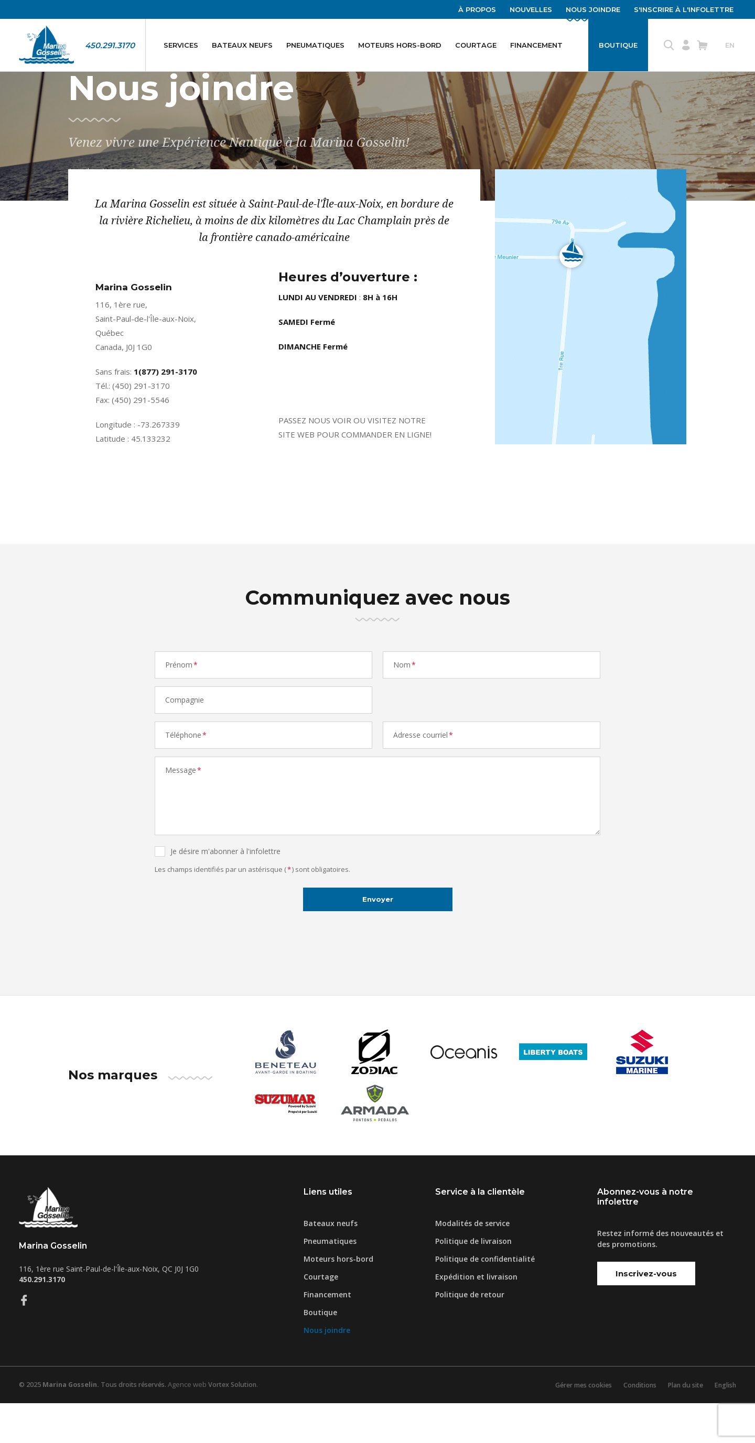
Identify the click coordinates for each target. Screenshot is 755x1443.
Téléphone (186, 770)
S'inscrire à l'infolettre (684, 9)
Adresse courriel (423, 770)
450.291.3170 (110, 45)
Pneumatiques (315, 45)
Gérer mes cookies (572, 1424)
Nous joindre (593, 9)
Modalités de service (472, 1263)
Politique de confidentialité (485, 1299)
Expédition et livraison (476, 1316)
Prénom (182, 700)
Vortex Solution (240, 1424)
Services (181, 45)
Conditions (632, 1424)
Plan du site (681, 1424)
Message (183, 805)
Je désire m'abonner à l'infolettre (225, 886)
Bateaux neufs (242, 45)
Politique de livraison (473, 1281)
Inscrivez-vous (646, 1314)
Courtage (476, 45)
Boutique (618, 45)
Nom (405, 700)
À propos (477, 9)
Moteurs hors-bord (399, 45)
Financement (536, 45)
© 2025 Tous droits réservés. (96, 1424)
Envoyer (377, 937)
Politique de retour (469, 1334)
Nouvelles (531, 9)
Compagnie (184, 735)
